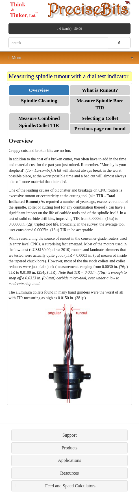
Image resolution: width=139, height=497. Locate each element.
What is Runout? (100, 90)
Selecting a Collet (100, 118)
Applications (69, 460)
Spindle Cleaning (39, 100)
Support (69, 435)
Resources (69, 473)
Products (69, 447)
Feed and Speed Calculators (70, 485)
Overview (39, 90)
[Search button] (119, 42)
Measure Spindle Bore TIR (100, 104)
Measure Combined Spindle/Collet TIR (39, 121)
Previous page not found (99, 128)
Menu (13, 58)
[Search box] (58, 42)
